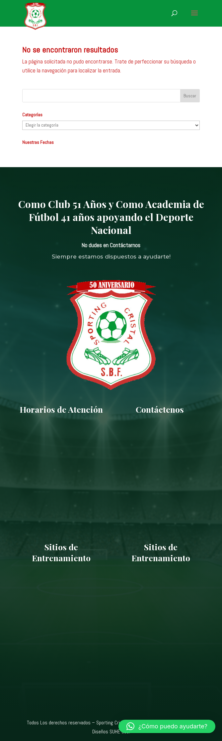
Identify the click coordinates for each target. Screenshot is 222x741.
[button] (166, 726)
